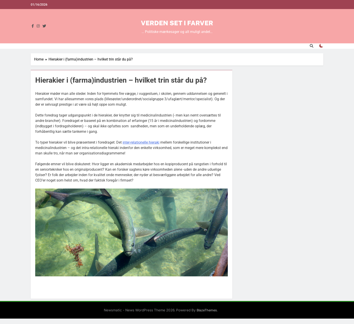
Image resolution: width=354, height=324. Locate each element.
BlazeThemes (207, 310)
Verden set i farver (177, 23)
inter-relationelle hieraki (141, 142)
